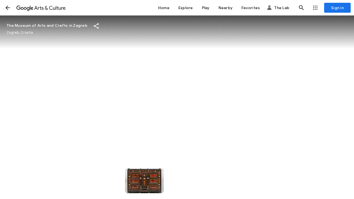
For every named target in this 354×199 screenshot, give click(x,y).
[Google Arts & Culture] (40, 7)
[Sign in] (337, 8)
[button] (7, 7)
